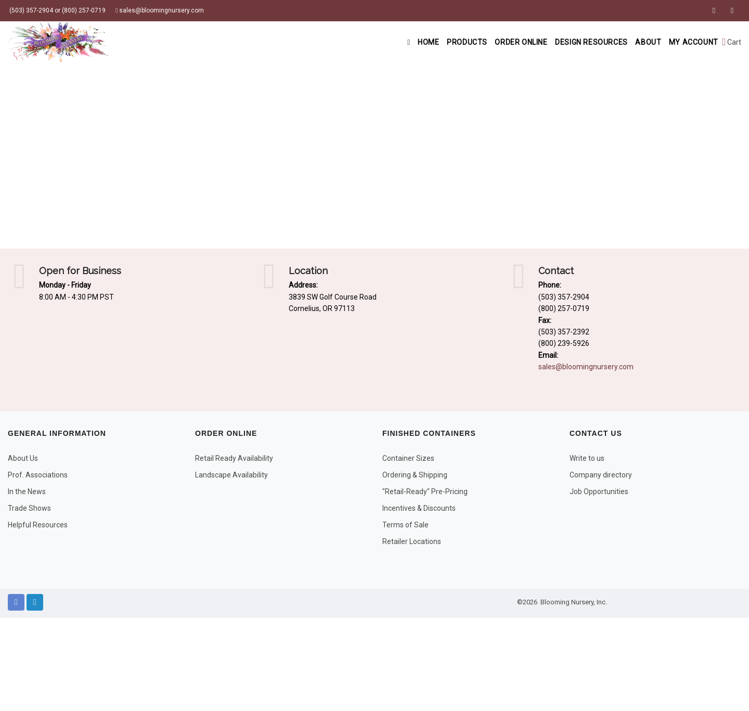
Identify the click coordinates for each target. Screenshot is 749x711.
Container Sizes (408, 458)
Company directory (601, 475)
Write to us (587, 458)
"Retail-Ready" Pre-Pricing (425, 491)
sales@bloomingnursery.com (159, 10)
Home (396, 42)
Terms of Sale (405, 525)
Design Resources (579, 42)
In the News (27, 491)
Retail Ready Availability (234, 458)
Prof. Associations (38, 475)
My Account (691, 42)
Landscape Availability (231, 475)
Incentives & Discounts (419, 508)
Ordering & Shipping (414, 475)
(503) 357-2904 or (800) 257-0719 (57, 10)
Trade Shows (29, 508)
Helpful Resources (38, 525)
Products (445, 42)
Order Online (503, 42)
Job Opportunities (599, 491)
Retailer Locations (411, 541)
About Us (23, 458)
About (641, 42)
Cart (731, 42)
